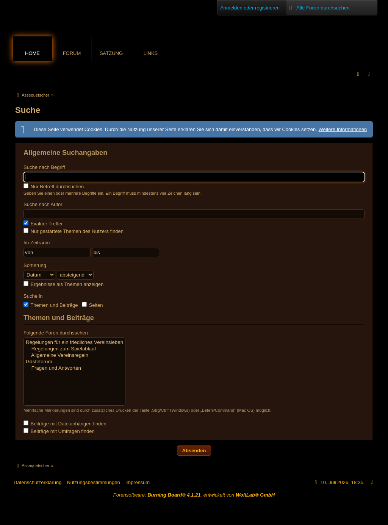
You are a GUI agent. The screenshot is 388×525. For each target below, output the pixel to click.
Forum (72, 53)
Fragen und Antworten (74, 368)
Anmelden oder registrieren (250, 8)
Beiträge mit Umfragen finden (59, 431)
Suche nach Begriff (44, 167)
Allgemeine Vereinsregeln (74, 355)
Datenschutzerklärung (37, 482)
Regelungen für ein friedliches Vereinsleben (74, 342)
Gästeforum (74, 362)
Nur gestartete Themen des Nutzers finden (73, 231)
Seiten (92, 305)
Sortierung (34, 265)
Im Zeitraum (36, 242)
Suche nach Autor (43, 204)
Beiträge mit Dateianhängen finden (64, 423)
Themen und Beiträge (50, 305)
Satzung (111, 53)
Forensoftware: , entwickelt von (194, 495)
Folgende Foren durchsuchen (55, 333)
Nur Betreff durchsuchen (53, 186)
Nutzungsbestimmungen (93, 482)
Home (32, 53)
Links (151, 53)
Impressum (137, 482)
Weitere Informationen (342, 129)
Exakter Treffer (43, 223)
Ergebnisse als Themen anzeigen (63, 284)
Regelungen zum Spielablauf (74, 349)
